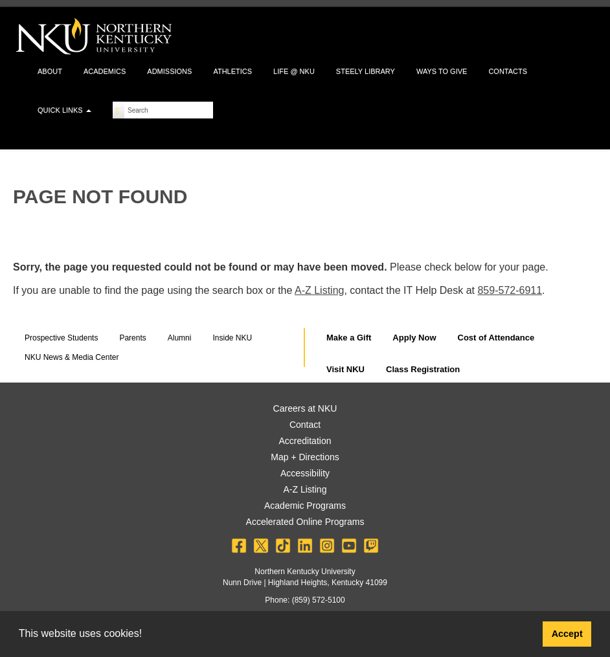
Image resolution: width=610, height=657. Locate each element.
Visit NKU (345, 369)
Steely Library (365, 71)
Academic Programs (305, 505)
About (50, 71)
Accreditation (305, 441)
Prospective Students (61, 337)
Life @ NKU (294, 71)
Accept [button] (567, 634)
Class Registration (423, 369)
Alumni (180, 337)
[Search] (119, 110)
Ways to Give (441, 71)
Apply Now (414, 337)
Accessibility (305, 473)
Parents (132, 337)
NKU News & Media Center (72, 357)
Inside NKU (232, 337)
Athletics (232, 71)
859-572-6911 (509, 290)
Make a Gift (348, 337)
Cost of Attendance (496, 337)
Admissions (169, 71)
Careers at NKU (305, 408)
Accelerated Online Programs (305, 522)
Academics (105, 71)
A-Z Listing (319, 290)
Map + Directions (305, 457)
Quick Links (64, 110)
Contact (305, 424)
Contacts (507, 71)
